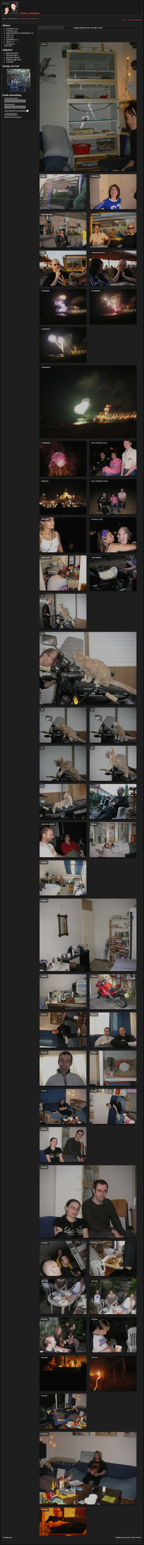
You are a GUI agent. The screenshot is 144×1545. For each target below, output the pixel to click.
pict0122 (63, 1258)
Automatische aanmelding (16, 111)
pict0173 (63, 1525)
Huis (8, 37)
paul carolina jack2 (113, 496)
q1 (88, 668)
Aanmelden (7, 1537)
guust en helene (63, 839)
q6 (63, 801)
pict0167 (63, 1334)
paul (63, 268)
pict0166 (113, 1296)
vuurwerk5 (63, 458)
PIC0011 (63, 1030)
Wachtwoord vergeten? (13, 117)
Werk (8, 42)
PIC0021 (113, 839)
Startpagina (25, 18)
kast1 (88, 106)
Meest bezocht (12, 53)
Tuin (8, 35)
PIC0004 (88, 935)
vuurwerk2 (63, 344)
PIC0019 (63, 1144)
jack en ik (113, 229)
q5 (113, 763)
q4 (113, 725)
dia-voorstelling (135, 20)
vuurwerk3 (113, 306)
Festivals (10, 29)
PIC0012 (113, 1030)
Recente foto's (12, 55)
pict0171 (63, 1411)
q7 (63, 763)
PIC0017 (63, 1106)
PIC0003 (63, 877)
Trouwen (9, 31)
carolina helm (63, 229)
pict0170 (113, 1373)
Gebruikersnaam (11, 98)
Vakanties (10, 40)
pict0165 (63, 1296)
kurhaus (63, 496)
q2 (63, 611)
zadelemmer (113, 573)
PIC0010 (113, 991)
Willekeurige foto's (13, 60)
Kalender (10, 62)
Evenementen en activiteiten (18, 33)
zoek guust (63, 573)
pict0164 (113, 1258)
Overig (33, 18)
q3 (63, 725)
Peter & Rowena (21, 13)
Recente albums (13, 57)
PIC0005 (63, 991)
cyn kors (63, 534)
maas (63, 191)
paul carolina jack (113, 458)
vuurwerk (63, 306)
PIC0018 (113, 1106)
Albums (6, 25)
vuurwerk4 (88, 401)
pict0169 (63, 1373)
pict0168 (113, 1334)
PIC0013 (63, 1068)
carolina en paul (113, 268)
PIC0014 (113, 1068)
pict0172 (88, 1468)
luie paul (113, 801)
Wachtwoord (9, 104)
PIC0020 (88, 1201)
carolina (113, 191)
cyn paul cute (113, 534)
